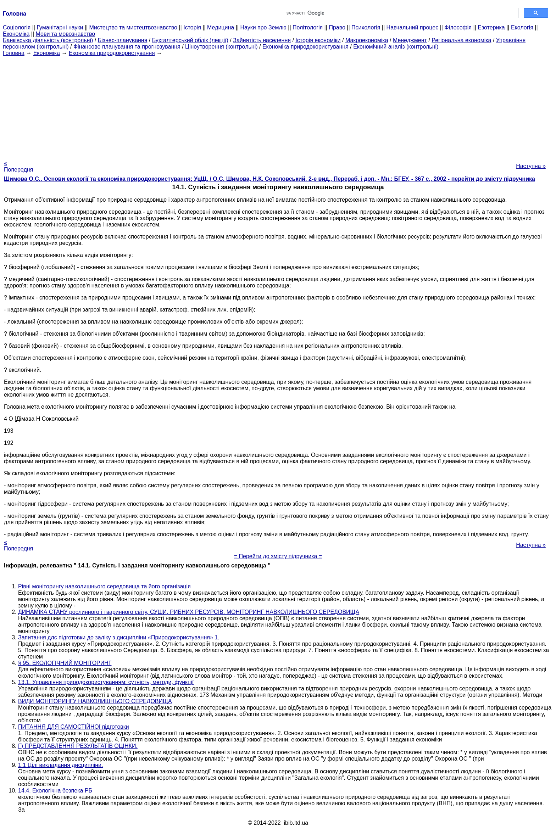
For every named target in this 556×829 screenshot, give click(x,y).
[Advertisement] (278, 106)
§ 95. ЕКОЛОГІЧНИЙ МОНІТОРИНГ (65, 663)
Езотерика (491, 27)
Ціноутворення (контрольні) (221, 47)
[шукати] (400, 13)
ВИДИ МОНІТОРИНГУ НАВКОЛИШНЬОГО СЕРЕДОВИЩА (95, 701)
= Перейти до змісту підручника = (278, 556)
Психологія (365, 27)
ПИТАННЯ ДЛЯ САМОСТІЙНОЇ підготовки (73, 727)
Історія (192, 27)
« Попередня (18, 166)
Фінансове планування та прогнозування (126, 47)
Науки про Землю (263, 27)
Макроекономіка (366, 40)
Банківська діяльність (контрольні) (48, 40)
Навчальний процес (413, 27)
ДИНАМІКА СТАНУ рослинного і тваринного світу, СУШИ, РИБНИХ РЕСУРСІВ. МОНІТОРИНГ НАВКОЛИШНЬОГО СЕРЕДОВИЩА (188, 612)
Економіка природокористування (305, 47)
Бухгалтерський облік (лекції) (190, 40)
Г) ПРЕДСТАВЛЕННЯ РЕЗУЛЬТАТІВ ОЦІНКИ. (78, 746)
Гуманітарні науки (60, 27)
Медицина (220, 27)
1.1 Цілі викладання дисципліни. (60, 765)
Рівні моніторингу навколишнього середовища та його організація (104, 586)
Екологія (522, 27)
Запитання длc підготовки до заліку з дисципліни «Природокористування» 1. (118, 637)
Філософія (458, 27)
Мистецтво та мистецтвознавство (133, 27)
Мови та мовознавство (65, 34)
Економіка (16, 34)
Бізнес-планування (123, 40)
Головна (13, 53)
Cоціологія (16, 27)
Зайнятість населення (262, 40)
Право (337, 27)
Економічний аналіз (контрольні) (395, 47)
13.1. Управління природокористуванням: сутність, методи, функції (106, 682)
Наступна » (531, 166)
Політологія (308, 27)
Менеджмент (410, 40)
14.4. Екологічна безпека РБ (55, 791)
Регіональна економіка (461, 40)
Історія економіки (317, 40)
